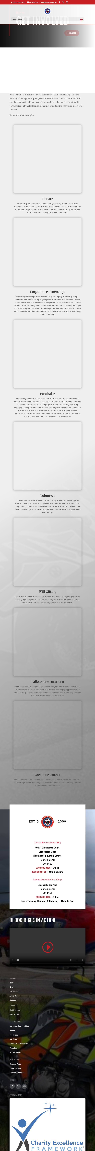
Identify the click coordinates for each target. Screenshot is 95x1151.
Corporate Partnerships (19, 1026)
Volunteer (13, 1048)
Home (12, 983)
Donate (72, 33)
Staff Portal (14, 1014)
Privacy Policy (15, 1068)
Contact (13, 1000)
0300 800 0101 (39, 872)
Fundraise (14, 1035)
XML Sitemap (15, 1010)
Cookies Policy (16, 1064)
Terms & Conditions (17, 1073)
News (12, 987)
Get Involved (15, 992)
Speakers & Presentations (20, 1044)
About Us (13, 996)
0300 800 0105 (43, 868)
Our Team (13, 1039)
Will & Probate (15, 1052)
